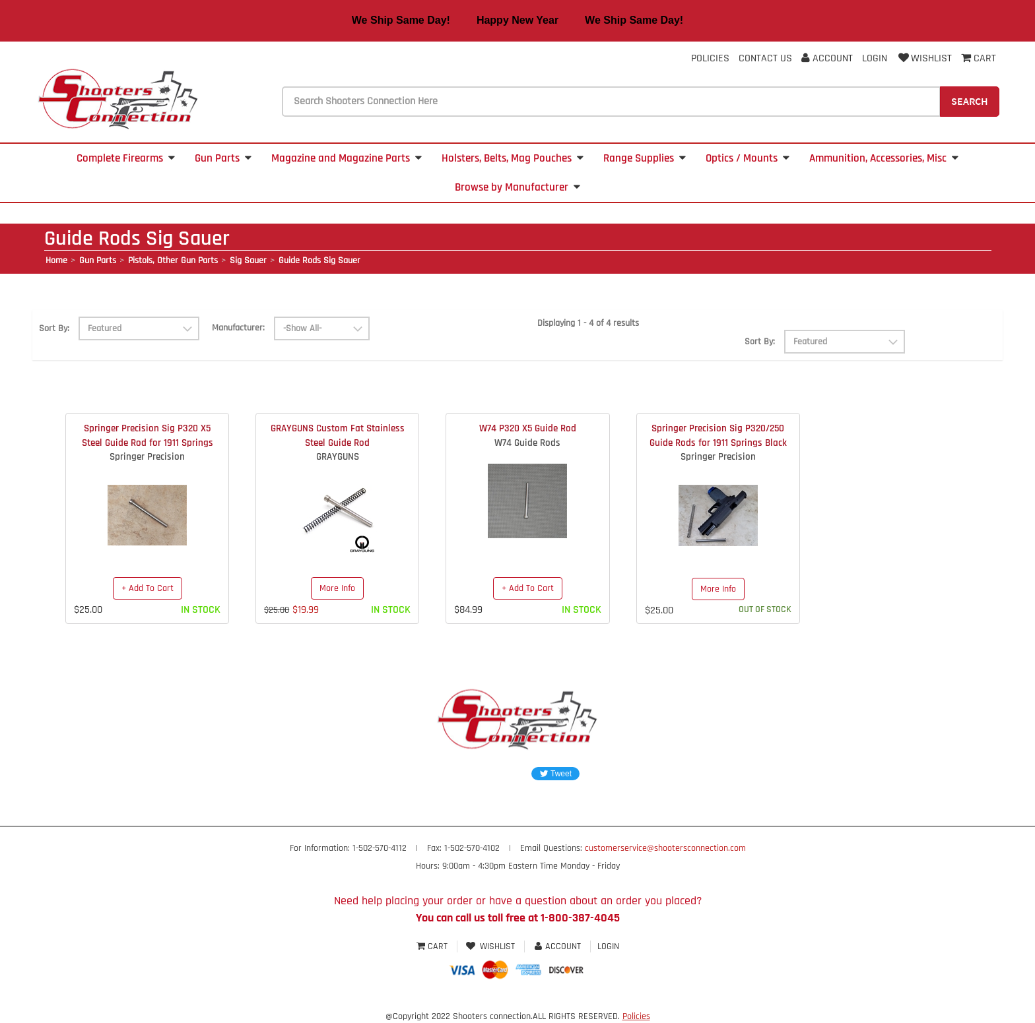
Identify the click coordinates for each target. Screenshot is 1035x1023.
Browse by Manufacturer (517, 187)
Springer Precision (147, 456)
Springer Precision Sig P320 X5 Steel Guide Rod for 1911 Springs (147, 435)
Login (874, 58)
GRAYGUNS (337, 456)
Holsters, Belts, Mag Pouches (513, 158)
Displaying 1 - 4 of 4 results (588, 323)
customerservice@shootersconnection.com (665, 848)
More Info (337, 588)
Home (56, 260)
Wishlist (924, 58)
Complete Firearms (126, 158)
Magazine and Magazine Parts (346, 158)
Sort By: (54, 328)
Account (827, 58)
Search (969, 101)
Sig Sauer (248, 260)
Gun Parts (223, 158)
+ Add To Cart (147, 588)
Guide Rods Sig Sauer (319, 260)
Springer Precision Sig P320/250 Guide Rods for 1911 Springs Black (718, 435)
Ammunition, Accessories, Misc (883, 158)
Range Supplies (644, 158)
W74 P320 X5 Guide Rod (527, 428)
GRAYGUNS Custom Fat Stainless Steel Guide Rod (338, 435)
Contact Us (765, 58)
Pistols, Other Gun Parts (173, 260)
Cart (433, 946)
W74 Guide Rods (527, 443)
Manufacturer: (238, 328)
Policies (710, 58)
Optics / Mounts (747, 158)
